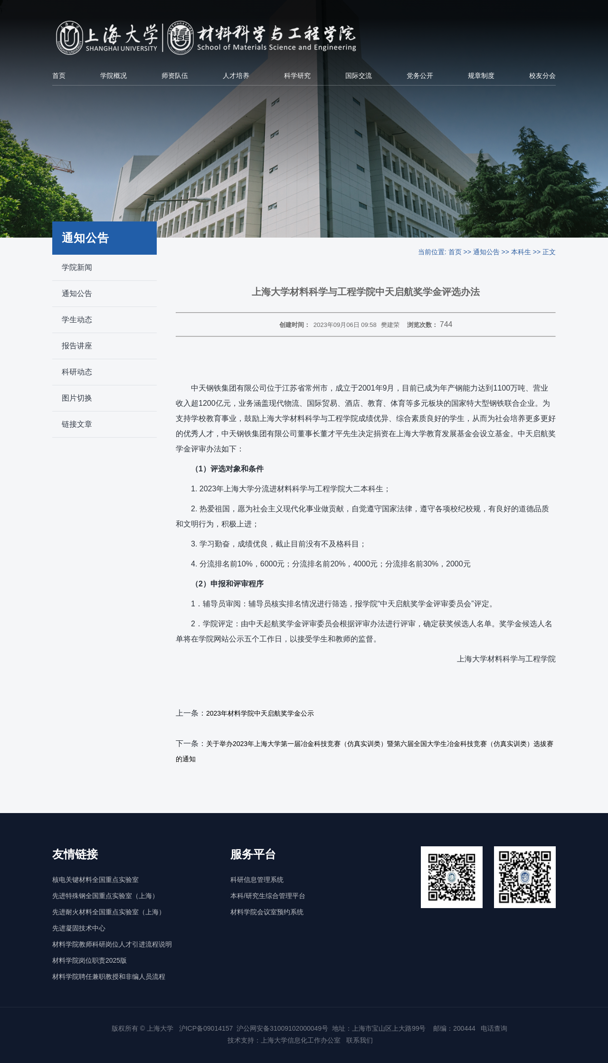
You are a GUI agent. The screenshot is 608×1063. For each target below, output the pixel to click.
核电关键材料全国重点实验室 (95, 879)
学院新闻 (77, 267)
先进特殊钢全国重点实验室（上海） (105, 896)
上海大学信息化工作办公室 (303, 1040)
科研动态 (77, 372)
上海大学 (159, 1028)
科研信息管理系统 (257, 879)
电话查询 (494, 1028)
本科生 (521, 252)
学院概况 (113, 75)
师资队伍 (175, 75)
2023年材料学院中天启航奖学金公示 (260, 713)
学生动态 (77, 320)
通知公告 (77, 293)
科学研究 (297, 75)
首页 (59, 75)
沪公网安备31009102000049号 (282, 1028)
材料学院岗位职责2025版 (89, 960)
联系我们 (360, 1040)
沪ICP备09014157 (206, 1028)
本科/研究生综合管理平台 (267, 896)
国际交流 (358, 75)
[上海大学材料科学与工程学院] (221, 38)
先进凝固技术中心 (78, 928)
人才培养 (236, 75)
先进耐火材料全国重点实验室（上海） (108, 912)
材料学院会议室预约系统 (267, 912)
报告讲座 (77, 346)
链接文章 (77, 424)
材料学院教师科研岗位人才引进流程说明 (112, 944)
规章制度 (481, 75)
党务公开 (420, 75)
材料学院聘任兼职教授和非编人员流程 (108, 976)
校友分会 (542, 75)
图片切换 (77, 398)
